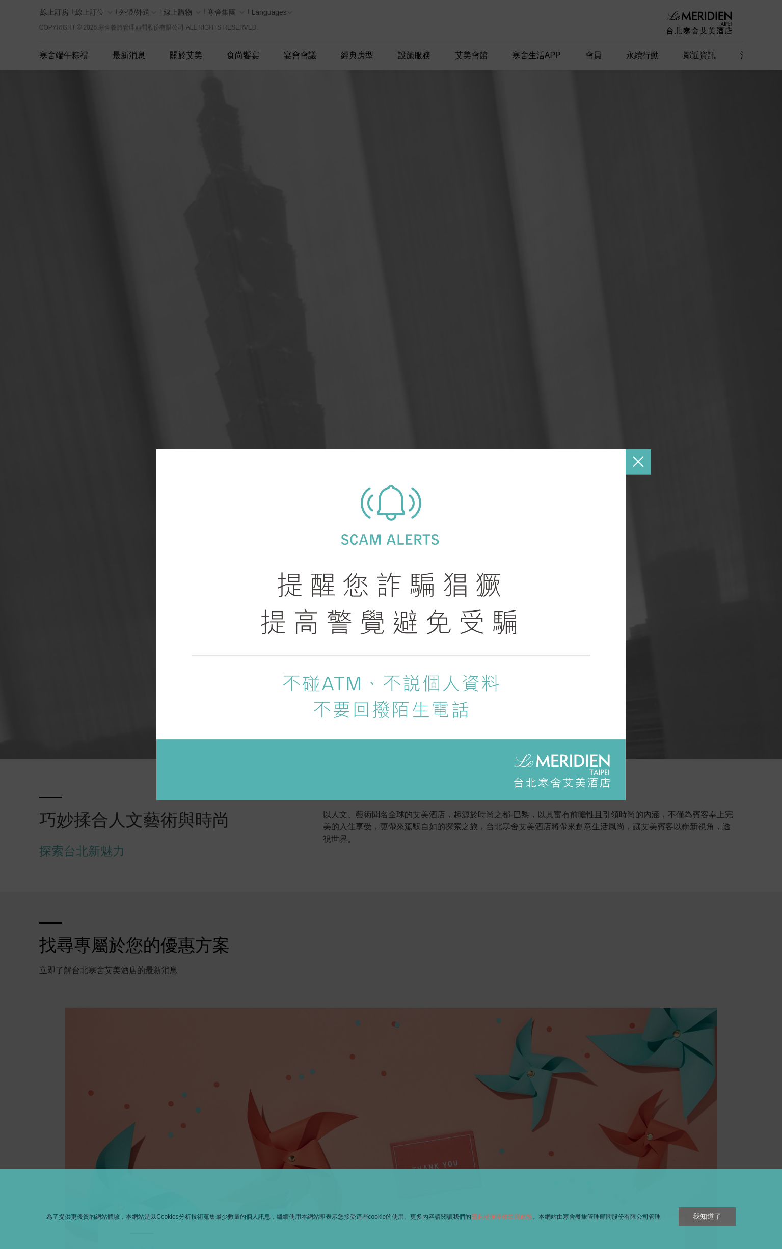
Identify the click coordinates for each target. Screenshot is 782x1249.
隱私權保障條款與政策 (501, 1216)
